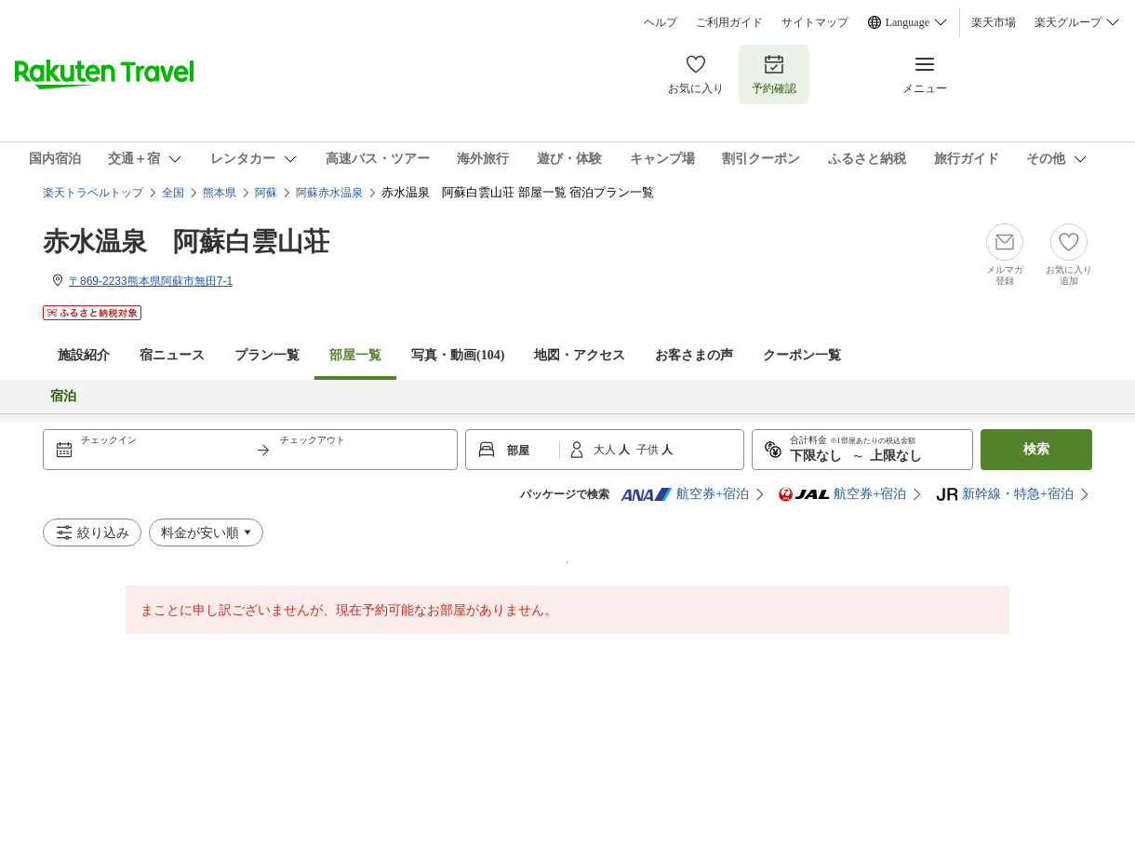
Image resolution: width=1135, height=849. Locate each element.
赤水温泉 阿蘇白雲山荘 (186, 241)
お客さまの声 (694, 355)
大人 (606, 449)
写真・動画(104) (457, 355)
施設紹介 (84, 355)
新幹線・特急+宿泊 (1005, 494)
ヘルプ (660, 22)
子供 (648, 449)
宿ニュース (172, 355)
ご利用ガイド (729, 22)
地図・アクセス (579, 355)
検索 (1036, 449)
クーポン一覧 (802, 355)
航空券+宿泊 (685, 494)
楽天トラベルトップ (93, 192)
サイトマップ (814, 22)
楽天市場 (993, 22)
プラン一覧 (267, 355)
